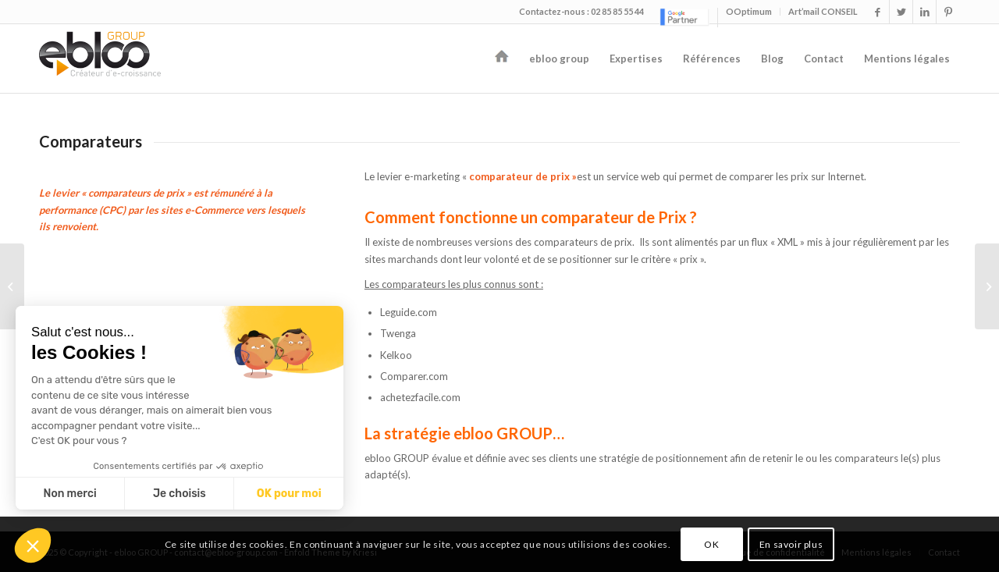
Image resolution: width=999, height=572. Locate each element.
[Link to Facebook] (877, 11)
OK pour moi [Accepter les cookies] (289, 493)
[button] (33, 545)
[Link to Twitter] (901, 11)
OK (711, 544)
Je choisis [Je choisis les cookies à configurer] (179, 493)
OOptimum (749, 11)
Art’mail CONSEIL (823, 11)
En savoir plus (791, 544)
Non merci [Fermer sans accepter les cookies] (69, 493)
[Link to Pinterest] (948, 11)
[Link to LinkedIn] (924, 11)
